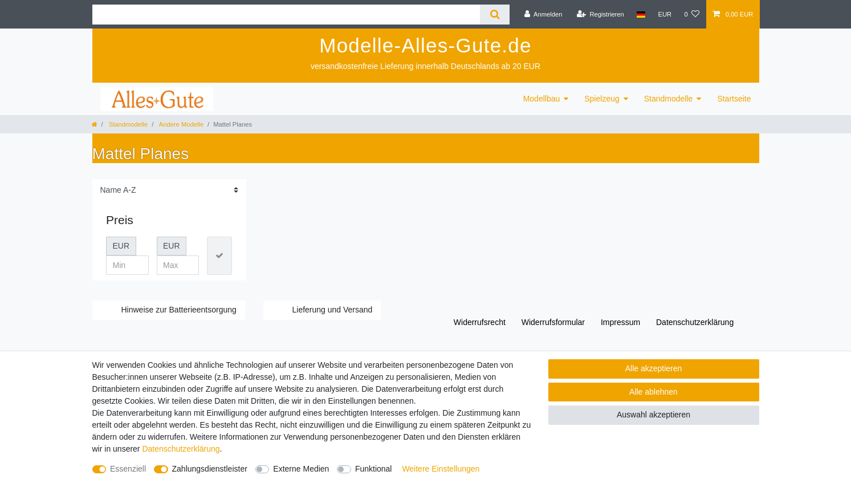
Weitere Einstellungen (440, 468)
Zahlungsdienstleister (209, 468)
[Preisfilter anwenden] (219, 256)
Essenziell (128, 468)
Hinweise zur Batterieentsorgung (179, 309)
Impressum (620, 322)
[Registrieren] (600, 14)
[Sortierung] (169, 190)
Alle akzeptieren (653, 368)
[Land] (641, 14)
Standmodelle (668, 98)
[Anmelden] (543, 14)
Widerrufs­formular (553, 322)
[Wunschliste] (692, 14)
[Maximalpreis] (178, 265)
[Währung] (665, 14)
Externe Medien (301, 468)
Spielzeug (602, 98)
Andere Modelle (180, 124)
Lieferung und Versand (332, 309)
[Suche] (494, 15)
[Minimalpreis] (127, 265)
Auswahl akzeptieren (653, 414)
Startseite (734, 98)
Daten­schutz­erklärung (695, 322)
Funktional (373, 468)
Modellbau (541, 98)
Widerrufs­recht (480, 322)
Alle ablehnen (653, 391)
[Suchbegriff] (286, 15)
